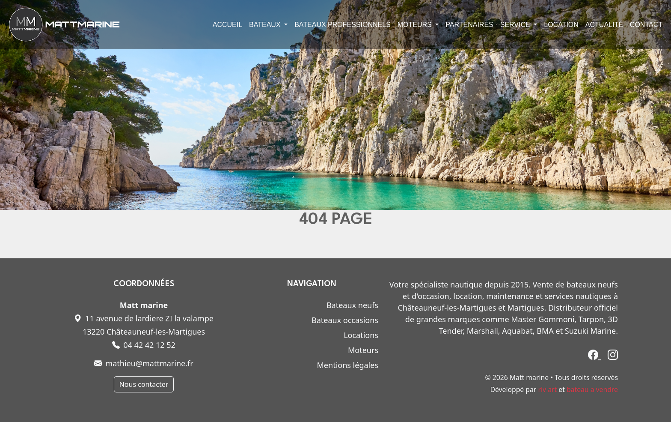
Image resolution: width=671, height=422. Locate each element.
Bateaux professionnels (342, 24)
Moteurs (363, 350)
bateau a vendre (592, 389)
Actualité (604, 24)
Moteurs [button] (415, 24)
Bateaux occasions (345, 320)
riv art (547, 389)
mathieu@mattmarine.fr (143, 363)
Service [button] (516, 24)
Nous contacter (144, 384)
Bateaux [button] (265, 24)
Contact (646, 24)
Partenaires (469, 24)
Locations (361, 335)
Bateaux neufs (352, 305)
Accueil (227, 24)
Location (561, 24)
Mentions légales (347, 365)
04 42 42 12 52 (143, 345)
